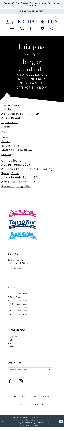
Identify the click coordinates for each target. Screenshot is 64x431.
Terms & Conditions (40, 400)
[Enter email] (30, 373)
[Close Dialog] (3, 425)
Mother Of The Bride (16, 153)
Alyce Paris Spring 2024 (19, 185)
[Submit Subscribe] (50, 373)
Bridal (5, 144)
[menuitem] (12, 32)
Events (11, 350)
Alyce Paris (9, 125)
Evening (7, 157)
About (10, 347)
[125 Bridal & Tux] (32, 25)
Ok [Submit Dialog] (61, 425)
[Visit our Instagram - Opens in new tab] (20, 385)
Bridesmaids (10, 149)
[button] (12, 32)
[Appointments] (32, 14)
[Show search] (52, 32)
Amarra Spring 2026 (16, 189)
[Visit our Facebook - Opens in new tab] (10, 385)
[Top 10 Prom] (22, 217)
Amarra (6, 130)
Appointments (14, 340)
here (41, 429)
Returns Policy (40, 404)
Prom (5, 140)
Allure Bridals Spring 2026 (21, 181)
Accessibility (23, 404)
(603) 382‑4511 (16, 272)
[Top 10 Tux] (22, 228)
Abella (6, 113)
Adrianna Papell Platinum (20, 117)
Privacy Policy (21, 400)
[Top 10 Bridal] (22, 239)
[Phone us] (22, 32)
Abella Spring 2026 (15, 168)
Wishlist (11, 343)
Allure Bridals (11, 121)
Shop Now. (32, 8)
